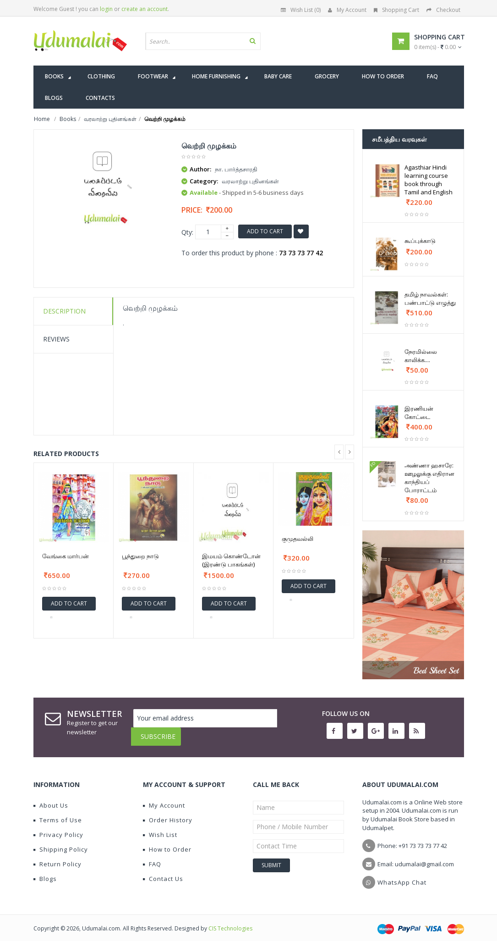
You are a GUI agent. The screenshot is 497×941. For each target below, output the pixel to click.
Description (64, 311)
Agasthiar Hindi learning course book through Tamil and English (428, 179)
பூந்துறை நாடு (140, 556)
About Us (50, 798)
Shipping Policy (60, 842)
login (106, 9)
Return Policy (57, 857)
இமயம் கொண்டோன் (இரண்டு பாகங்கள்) (231, 560)
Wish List (160, 828)
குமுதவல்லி (297, 538)
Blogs (45, 872)
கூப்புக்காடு (420, 241)
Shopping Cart (396, 10)
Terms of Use (57, 813)
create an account (144, 9)
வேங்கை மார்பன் (65, 556)
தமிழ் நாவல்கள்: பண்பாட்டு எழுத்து (430, 298)
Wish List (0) (301, 10)
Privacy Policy (58, 828)
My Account (347, 10)
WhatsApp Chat (401, 875)
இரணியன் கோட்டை (418, 412)
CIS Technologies (230, 921)
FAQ (152, 857)
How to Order (167, 842)
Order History (167, 813)
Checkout (443, 10)
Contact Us (163, 872)
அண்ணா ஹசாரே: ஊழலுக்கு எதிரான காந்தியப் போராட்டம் (429, 477)
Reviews (56, 339)
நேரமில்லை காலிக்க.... (420, 355)
